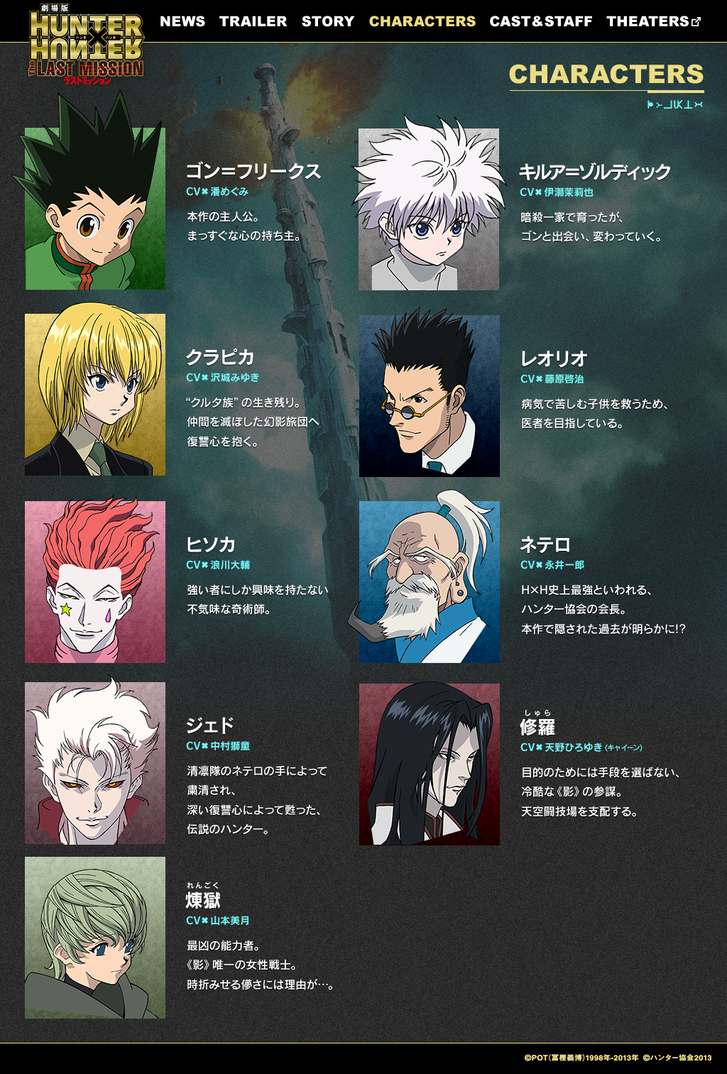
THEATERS (653, 21)
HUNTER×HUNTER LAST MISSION (86, 44)
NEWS (182, 21)
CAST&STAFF (541, 21)
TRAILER (253, 21)
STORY (328, 21)
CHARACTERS (422, 21)
